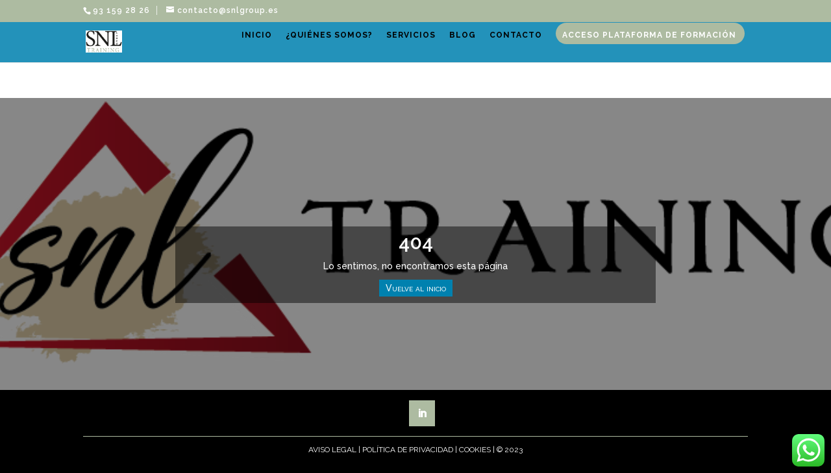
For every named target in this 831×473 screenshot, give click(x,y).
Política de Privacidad (407, 449)
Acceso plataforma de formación (371, 88)
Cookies (475, 449)
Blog (499, 49)
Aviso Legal (332, 449)
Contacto (552, 49)
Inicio (293, 49)
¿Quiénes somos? (365, 49)
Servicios (447, 49)
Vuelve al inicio (416, 288)
